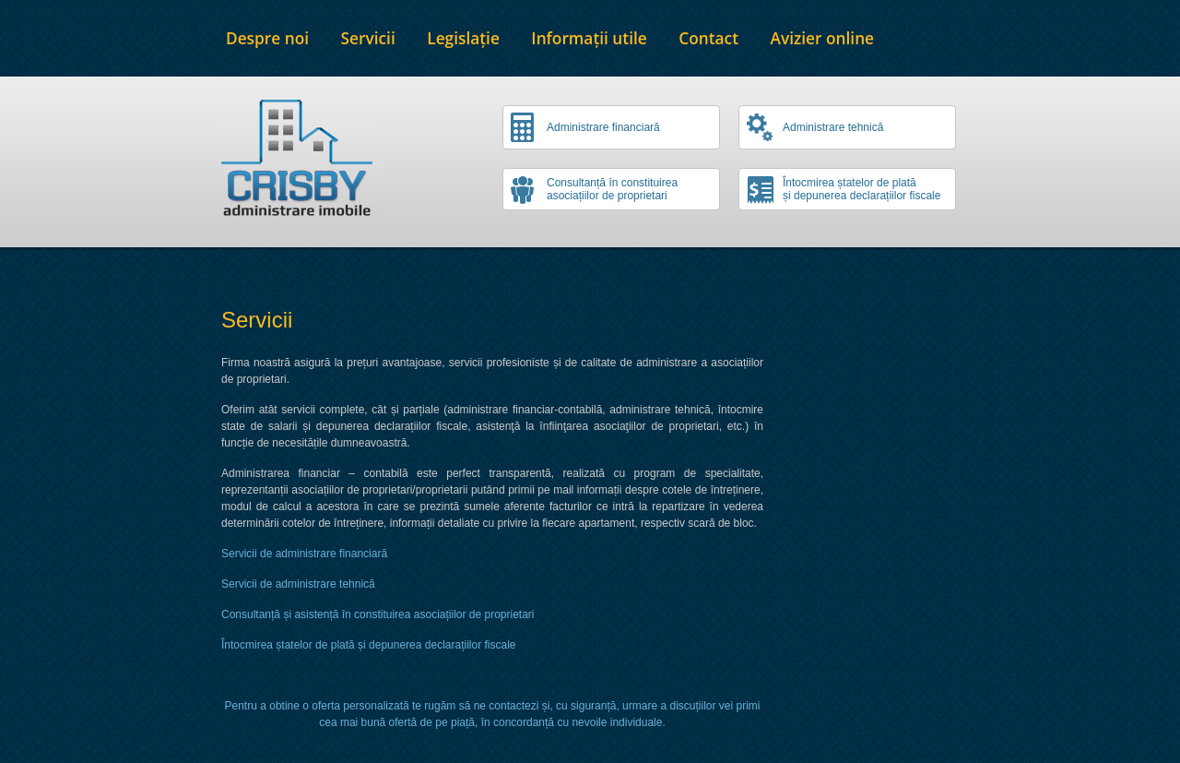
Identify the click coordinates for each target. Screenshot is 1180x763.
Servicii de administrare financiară (304, 553)
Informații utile (588, 38)
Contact (708, 38)
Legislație (463, 38)
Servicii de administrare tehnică (298, 584)
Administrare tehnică (833, 127)
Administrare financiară (603, 127)
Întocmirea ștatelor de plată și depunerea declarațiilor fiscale (368, 644)
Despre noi (267, 38)
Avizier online (823, 38)
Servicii (368, 38)
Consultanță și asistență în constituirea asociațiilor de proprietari (378, 614)
